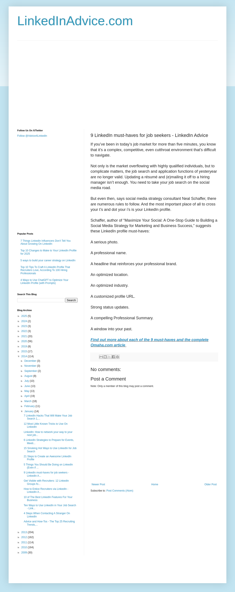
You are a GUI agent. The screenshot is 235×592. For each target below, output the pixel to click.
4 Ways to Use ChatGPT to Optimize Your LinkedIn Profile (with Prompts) (44, 282)
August (28, 375)
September (31, 371)
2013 (24, 532)
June (27, 386)
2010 (24, 547)
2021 (24, 336)
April (27, 396)
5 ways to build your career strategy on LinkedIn (47, 260)
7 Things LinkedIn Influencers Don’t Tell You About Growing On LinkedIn (45, 242)
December (30, 360)
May (27, 391)
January (29, 411)
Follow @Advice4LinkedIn (32, 135)
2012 (24, 537)
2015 (24, 351)
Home (154, 484)
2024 (24, 321)
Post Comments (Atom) (119, 490)
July (27, 380)
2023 (24, 326)
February (29, 406)
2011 (24, 542)
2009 (24, 552)
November (30, 365)
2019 (24, 346)
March (28, 401)
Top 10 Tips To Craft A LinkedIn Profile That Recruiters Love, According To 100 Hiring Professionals (45, 270)
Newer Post (98, 484)
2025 (24, 316)
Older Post (210, 484)
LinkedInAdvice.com (75, 21)
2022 (24, 331)
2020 (24, 341)
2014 (24, 356)
